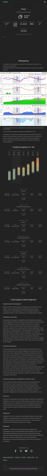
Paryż (23, 9)
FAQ (37, 457)
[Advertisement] (23, 47)
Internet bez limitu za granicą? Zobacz (23, 468)
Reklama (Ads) (30, 457)
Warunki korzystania (8, 457)
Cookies (24, 457)
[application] (23, 79)
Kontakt (5, 460)
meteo (5, 2)
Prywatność (17, 457)
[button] (31, 74)
